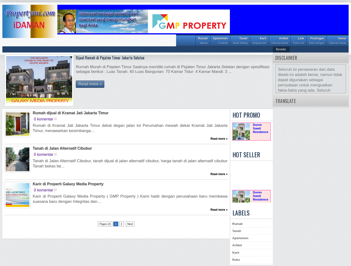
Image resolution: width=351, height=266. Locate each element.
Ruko (236, 259)
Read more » (90, 84)
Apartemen (220, 41)
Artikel (279, 41)
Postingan (316, 41)
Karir (260, 41)
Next (130, 224)
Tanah (240, 41)
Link (298, 41)
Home (337, 41)
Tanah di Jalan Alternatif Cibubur (62, 148)
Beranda (281, 49)
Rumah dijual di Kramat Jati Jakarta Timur (71, 113)
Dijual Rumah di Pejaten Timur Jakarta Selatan (110, 58)
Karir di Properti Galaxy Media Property (68, 184)
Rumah (203, 41)
